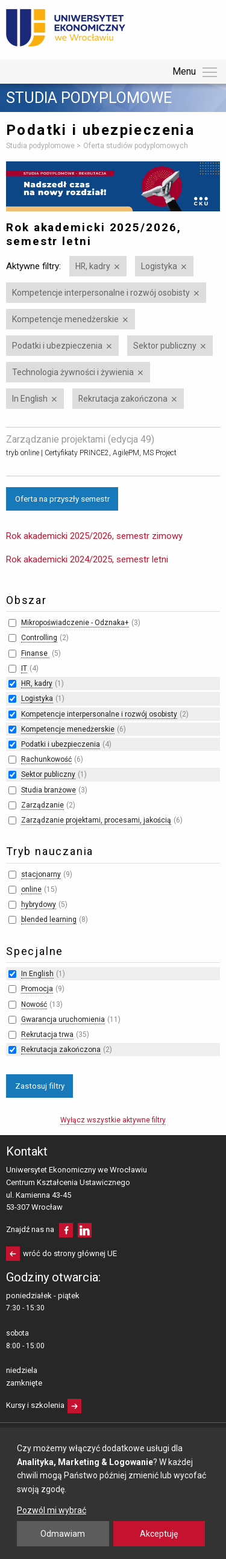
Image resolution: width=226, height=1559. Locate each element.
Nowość (34, 1004)
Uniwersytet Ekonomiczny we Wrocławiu (66, 27)
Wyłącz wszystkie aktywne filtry (113, 1120)
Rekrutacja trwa (47, 1034)
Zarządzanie (42, 805)
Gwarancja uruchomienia (63, 1019)
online (31, 889)
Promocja (37, 989)
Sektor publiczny (164, 345)
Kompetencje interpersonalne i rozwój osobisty (101, 292)
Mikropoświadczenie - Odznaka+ (75, 622)
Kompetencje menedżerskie (65, 319)
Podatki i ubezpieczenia (57, 345)
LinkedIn (85, 1230)
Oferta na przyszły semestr (62, 498)
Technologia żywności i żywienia (73, 372)
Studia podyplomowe (89, 98)
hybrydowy (38, 904)
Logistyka (159, 266)
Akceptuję (159, 1534)
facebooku (66, 1230)
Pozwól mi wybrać (51, 1510)
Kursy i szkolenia (35, 1405)
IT (24, 668)
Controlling (39, 637)
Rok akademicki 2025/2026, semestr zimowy (94, 536)
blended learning (49, 919)
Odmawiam (62, 1534)
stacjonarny (41, 874)
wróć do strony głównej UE (70, 1253)
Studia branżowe (48, 790)
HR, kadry (92, 266)
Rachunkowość (46, 759)
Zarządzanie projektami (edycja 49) (80, 439)
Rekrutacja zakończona (123, 398)
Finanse (35, 653)
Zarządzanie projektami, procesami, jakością (96, 820)
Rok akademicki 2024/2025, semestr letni (87, 559)
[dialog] (113, 1493)
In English (30, 398)
